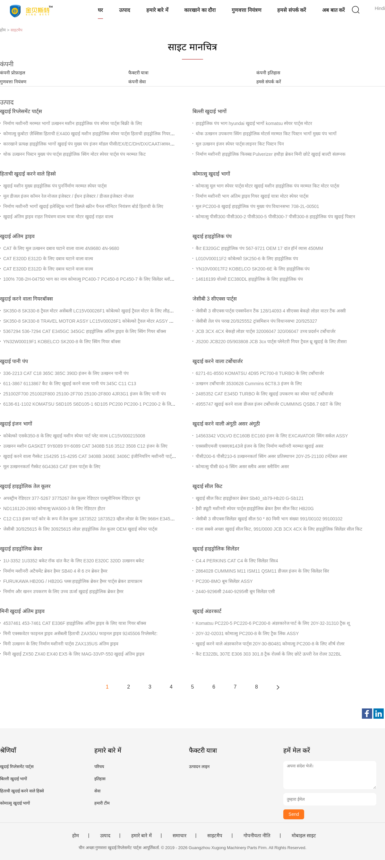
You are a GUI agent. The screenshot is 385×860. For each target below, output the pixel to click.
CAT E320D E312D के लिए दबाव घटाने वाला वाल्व (48, 258)
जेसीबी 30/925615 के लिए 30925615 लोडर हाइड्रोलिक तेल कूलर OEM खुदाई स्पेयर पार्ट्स (80, 529)
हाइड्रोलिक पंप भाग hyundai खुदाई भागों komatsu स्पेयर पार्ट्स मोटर (254, 123)
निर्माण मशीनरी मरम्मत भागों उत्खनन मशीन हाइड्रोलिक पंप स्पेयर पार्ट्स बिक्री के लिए (72, 123)
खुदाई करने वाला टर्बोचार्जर (218, 361)
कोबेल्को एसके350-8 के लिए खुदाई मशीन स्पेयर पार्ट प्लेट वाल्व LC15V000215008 (74, 435)
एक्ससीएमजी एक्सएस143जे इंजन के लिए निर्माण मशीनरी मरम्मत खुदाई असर (259, 446)
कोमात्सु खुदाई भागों (211, 174)
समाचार (179, 835)
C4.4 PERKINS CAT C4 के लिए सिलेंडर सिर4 (237, 560)
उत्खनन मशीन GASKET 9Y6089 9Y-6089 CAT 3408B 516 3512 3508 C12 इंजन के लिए (85, 446)
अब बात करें (333, 10)
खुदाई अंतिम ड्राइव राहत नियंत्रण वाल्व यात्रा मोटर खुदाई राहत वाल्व (58, 216)
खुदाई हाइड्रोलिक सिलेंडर (216, 548)
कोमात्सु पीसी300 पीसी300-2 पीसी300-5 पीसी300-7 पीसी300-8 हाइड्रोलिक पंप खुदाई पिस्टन (275, 216)
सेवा (97, 791)
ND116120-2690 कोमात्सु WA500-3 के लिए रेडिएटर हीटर (54, 508)
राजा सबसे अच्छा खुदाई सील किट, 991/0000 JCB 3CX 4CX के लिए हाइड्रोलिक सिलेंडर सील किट (279, 529)
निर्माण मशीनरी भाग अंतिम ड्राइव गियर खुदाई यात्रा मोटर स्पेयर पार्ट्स (252, 196)
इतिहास (100, 778)
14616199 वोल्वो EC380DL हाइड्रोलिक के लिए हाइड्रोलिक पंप (249, 279)
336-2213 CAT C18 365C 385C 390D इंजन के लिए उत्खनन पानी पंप (66, 373)
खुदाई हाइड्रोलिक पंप (212, 236)
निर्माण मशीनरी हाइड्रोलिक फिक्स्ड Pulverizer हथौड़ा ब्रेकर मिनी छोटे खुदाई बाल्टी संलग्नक (271, 154)
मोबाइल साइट (304, 835)
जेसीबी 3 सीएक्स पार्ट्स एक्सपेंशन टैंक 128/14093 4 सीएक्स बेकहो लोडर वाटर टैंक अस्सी (271, 310)
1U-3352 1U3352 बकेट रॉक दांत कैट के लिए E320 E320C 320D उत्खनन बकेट (73, 560)
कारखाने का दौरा (200, 10)
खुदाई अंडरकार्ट (207, 611)
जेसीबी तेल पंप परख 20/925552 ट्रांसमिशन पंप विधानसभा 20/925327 (256, 321)
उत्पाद (124, 10)
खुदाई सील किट (207, 486)
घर (100, 10)
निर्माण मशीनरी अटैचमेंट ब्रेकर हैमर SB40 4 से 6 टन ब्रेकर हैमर (55, 571)
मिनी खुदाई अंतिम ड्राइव (22, 611)
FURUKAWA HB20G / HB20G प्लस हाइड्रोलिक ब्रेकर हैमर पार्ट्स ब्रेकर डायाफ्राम (72, 581)
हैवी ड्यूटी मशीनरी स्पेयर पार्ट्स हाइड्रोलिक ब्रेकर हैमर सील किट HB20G (255, 508)
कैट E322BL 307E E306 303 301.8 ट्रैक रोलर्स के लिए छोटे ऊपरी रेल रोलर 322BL (268, 654)
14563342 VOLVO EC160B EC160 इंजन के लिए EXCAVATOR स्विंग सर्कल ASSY (272, 435)
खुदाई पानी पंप (14, 361)
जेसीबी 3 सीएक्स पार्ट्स (215, 299)
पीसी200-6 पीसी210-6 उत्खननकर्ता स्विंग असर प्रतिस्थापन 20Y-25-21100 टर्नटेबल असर (271, 456)
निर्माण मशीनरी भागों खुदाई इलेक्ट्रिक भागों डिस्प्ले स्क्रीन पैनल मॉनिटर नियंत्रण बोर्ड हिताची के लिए (83, 206)
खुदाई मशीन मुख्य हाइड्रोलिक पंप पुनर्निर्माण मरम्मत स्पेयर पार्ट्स (55, 185)
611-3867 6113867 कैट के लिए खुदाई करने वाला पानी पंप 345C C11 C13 (69, 383)
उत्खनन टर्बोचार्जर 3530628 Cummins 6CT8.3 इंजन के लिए (249, 383)
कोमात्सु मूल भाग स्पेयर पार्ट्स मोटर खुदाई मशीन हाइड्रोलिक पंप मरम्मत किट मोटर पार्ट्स (267, 185)
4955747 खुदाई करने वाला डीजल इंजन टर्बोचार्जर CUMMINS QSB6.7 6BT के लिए (268, 404)
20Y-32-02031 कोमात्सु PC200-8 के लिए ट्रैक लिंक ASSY (247, 633)
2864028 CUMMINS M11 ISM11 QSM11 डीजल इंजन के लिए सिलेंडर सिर (262, 571)
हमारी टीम (102, 803)
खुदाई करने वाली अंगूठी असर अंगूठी (226, 423)
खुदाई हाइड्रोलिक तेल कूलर (25, 486)
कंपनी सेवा (137, 81)
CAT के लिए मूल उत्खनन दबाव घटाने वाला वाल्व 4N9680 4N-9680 (61, 248)
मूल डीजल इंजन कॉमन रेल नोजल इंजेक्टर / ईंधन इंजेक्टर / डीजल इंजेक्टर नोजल (68, 196)
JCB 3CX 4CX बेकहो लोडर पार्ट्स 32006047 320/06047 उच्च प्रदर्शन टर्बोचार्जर (266, 331)
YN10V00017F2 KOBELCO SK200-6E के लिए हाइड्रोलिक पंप (253, 268)
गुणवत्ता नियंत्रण (246, 10)
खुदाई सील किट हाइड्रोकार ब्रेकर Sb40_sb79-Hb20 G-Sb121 (250, 498)
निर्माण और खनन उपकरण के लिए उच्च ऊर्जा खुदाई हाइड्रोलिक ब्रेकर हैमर (63, 591)
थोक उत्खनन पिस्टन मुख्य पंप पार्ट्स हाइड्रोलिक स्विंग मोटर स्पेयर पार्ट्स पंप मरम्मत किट (74, 154)
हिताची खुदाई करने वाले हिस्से (28, 174)
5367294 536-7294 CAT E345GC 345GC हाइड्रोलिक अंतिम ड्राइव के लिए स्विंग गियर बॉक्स (84, 331)
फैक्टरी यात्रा (138, 72)
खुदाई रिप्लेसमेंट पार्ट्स (21, 111)
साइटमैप (214, 835)
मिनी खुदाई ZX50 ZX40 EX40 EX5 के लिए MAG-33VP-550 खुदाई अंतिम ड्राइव (73, 654)
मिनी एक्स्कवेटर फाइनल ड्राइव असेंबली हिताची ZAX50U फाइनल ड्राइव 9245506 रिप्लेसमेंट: (80, 633)
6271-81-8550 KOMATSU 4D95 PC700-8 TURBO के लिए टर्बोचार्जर (260, 373)
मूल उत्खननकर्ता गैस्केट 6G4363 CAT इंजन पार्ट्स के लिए (51, 466)
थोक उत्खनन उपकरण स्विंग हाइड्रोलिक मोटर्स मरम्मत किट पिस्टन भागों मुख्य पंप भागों (266, 133)
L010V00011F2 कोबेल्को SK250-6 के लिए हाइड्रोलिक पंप (247, 258)
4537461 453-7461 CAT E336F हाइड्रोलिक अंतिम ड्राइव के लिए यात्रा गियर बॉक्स (74, 623)
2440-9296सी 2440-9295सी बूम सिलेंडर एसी (235, 591)
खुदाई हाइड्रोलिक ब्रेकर (21, 548)
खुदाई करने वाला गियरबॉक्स (26, 299)
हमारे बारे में (157, 10)
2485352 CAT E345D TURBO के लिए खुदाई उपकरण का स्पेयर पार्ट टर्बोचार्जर (264, 393)
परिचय (99, 766)
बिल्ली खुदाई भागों (210, 111)
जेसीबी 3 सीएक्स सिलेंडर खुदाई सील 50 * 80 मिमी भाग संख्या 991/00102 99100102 (269, 518)
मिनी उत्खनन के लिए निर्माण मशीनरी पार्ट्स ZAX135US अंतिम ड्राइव (60, 643)
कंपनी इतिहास (268, 72)
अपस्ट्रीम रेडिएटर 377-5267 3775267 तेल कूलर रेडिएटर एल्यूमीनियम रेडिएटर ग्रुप (71, 498)
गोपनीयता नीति (257, 835)
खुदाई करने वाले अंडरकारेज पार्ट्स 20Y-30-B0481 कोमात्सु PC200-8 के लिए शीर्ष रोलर (270, 643)
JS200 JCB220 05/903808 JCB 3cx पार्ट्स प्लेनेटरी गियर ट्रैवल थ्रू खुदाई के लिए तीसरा (271, 341)
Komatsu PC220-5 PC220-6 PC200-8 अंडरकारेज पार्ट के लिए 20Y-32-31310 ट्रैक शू (273, 623)
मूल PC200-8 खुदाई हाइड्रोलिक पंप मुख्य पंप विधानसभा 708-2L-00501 (257, 206)
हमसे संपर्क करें (291, 10)
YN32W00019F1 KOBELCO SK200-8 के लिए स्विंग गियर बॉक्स (61, 341)
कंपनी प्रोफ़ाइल (12, 72)
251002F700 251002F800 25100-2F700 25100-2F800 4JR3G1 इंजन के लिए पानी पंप (84, 393)
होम (75, 835)
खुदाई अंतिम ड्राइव (17, 236)
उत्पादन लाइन (199, 766)
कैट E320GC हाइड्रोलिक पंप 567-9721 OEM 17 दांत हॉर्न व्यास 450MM (259, 248)
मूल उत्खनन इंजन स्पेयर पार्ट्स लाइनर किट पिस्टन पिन (240, 143)
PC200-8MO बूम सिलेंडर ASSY (224, 581)
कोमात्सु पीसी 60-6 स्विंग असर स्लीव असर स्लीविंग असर (242, 466)
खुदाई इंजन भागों (16, 423)
